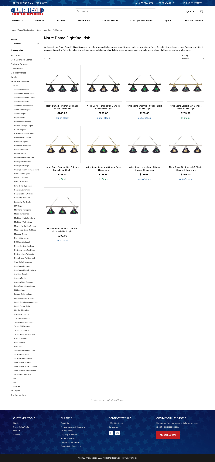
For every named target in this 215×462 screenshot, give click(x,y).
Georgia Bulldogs (21, 166)
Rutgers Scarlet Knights (24, 298)
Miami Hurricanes (21, 214)
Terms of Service (68, 438)
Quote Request (194, 3)
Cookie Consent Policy (70, 442)
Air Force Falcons (21, 89)
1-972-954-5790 (145, 3)
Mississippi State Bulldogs (25, 230)
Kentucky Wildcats (22, 198)
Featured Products (20, 64)
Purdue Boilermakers (23, 294)
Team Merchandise (26, 30)
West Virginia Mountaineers (26, 370)
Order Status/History (22, 427)
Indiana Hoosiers (21, 178)
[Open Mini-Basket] (201, 11)
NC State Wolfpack (22, 242)
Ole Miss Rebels (21, 274)
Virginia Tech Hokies (23, 358)
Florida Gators (20, 154)
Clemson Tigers (21, 142)
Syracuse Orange (21, 314)
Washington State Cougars (25, 366)
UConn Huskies (20, 338)
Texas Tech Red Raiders (24, 334)
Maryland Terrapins (22, 210)
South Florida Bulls (22, 306)
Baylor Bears (19, 117)
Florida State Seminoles (24, 158)
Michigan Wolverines (23, 222)
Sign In (189, 11)
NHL (15, 382)
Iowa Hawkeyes (21, 182)
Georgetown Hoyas (22, 162)
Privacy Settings (129, 458)
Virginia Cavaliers (21, 354)
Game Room (16, 68)
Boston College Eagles (23, 126)
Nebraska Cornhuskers (24, 246)
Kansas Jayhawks (22, 190)
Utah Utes (18, 346)
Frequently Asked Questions (73, 427)
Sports (14, 77)
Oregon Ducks (20, 278)
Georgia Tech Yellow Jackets (26, 170)
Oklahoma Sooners (22, 266)
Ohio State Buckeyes (23, 262)
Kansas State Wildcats (23, 194)
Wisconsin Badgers (22, 374)
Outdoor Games (18, 73)
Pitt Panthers (19, 290)
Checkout (17, 434)
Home (13, 30)
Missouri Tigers (20, 234)
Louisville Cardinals (22, 202)
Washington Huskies (23, 362)
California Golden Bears (24, 133)
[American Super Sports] (27, 11)
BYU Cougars (20, 129)
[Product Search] (118, 11)
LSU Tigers (18, 206)
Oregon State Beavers (23, 282)
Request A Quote (168, 435)
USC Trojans (19, 342)
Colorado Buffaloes (22, 146)
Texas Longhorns (21, 330)
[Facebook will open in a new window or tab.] (111, 433)
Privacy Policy (67, 431)
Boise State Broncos (22, 122)
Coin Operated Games (21, 60)
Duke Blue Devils (21, 150)
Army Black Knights (22, 109)
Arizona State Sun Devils (24, 97)
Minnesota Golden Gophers (26, 226)
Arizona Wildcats (21, 101)
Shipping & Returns (69, 434)
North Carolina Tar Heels (24, 250)
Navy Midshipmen (21, 238)
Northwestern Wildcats (24, 254)
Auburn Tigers (20, 113)
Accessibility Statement (71, 446)
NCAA (38, 30)
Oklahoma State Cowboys (25, 270)
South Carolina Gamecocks (26, 302)
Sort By (185, 55)
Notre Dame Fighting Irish (53, 30)
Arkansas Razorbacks (23, 105)
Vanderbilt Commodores (24, 350)
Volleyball (15, 390)
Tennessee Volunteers (23, 322)
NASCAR (16, 386)
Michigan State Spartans (24, 218)
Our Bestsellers (18, 395)
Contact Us (168, 3)
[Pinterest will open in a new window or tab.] (117, 433)
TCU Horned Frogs (22, 318)
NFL (14, 378)
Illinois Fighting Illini (22, 174)
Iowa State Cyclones (23, 186)
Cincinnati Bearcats (22, 138)
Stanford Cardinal (21, 310)
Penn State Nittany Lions (24, 286)
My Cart (16, 431)
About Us (65, 423)
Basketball (16, 55)
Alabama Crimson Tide (24, 93)
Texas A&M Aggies (22, 326)
